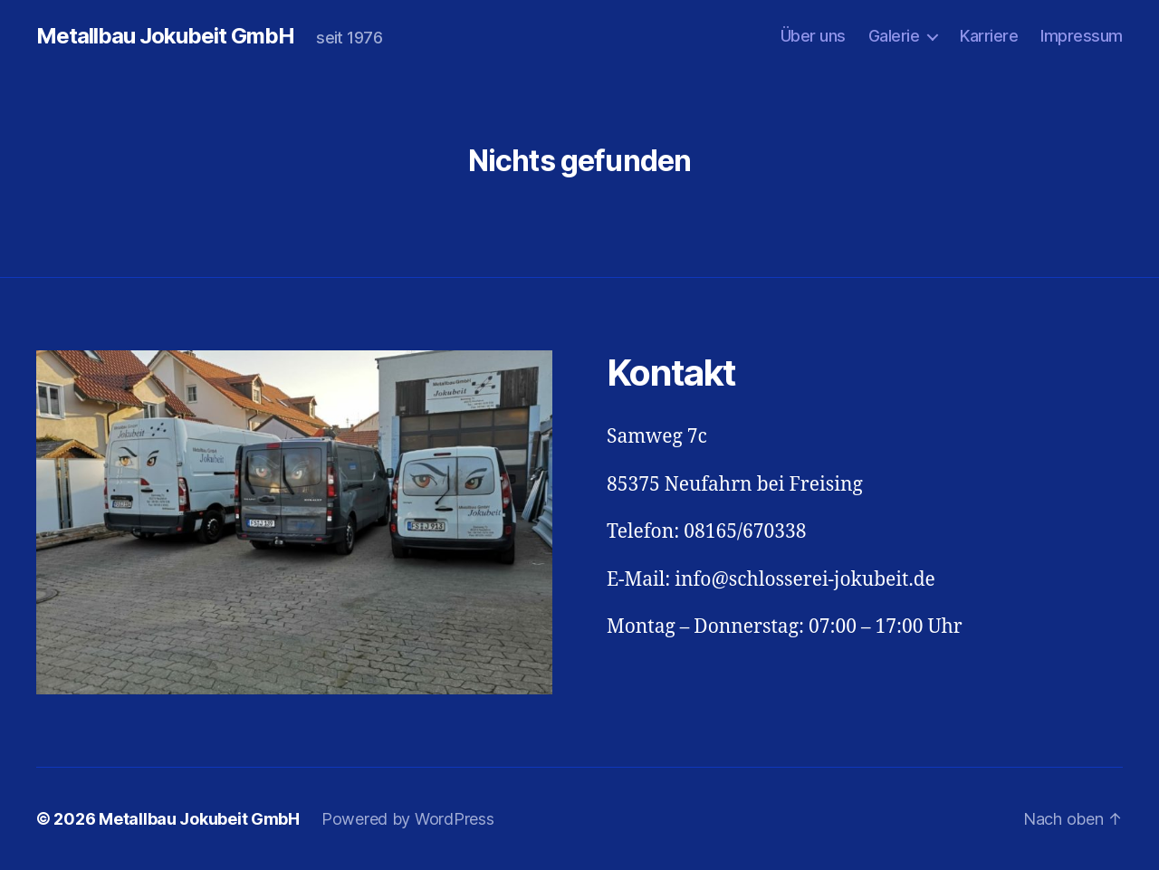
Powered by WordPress (407, 818)
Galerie (894, 35)
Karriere (989, 35)
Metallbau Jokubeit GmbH (165, 36)
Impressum (1081, 35)
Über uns (813, 35)
